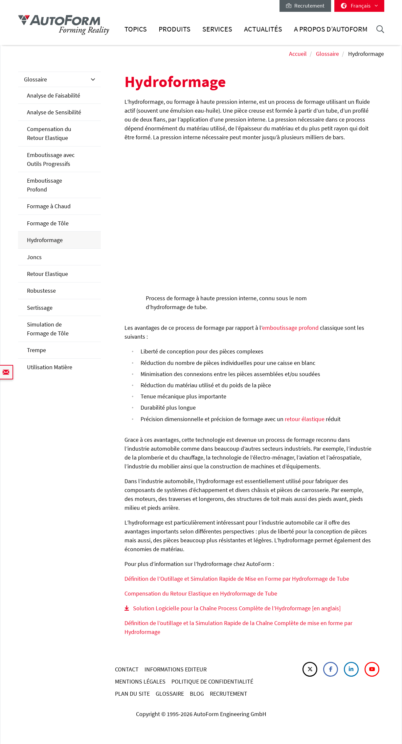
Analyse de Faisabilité (53, 95)
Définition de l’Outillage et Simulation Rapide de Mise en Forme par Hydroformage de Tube (236, 578)
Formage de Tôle (48, 223)
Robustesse (41, 290)
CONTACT (127, 669)
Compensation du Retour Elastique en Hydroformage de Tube (200, 593)
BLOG (197, 693)
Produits (174, 29)
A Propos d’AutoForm (331, 29)
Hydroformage (45, 240)
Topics (135, 29)
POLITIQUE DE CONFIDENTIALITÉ (212, 681)
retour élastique (304, 419)
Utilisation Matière (49, 367)
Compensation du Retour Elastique (49, 133)
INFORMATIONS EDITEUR (176, 669)
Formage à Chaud (49, 206)
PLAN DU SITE (132, 693)
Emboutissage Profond (44, 185)
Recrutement (305, 5)
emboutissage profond (290, 327)
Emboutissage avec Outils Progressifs (51, 159)
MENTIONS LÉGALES (140, 681)
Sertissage (40, 307)
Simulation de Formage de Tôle (48, 329)
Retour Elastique (47, 274)
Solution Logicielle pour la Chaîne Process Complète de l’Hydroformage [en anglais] (237, 608)
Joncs (34, 257)
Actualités (263, 29)
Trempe (36, 350)
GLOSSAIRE (170, 693)
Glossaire (327, 53)
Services (217, 29)
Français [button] (359, 5)
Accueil (298, 53)
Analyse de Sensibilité (54, 112)
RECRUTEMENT (228, 693)
